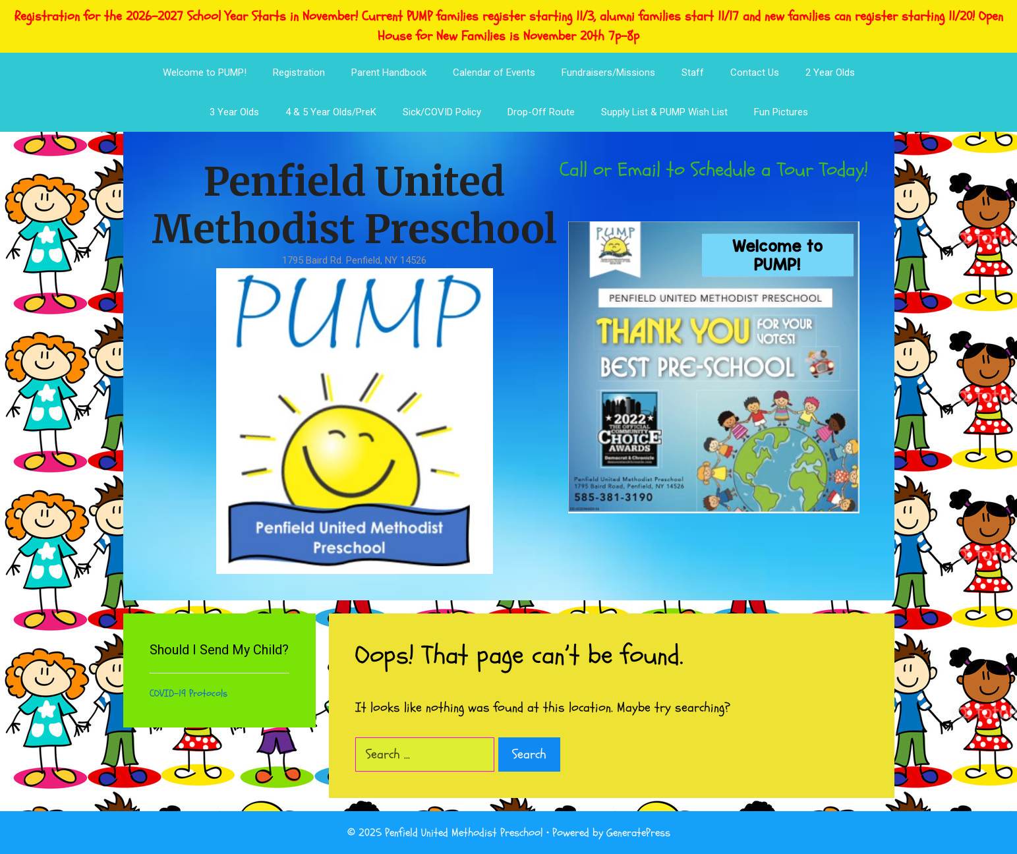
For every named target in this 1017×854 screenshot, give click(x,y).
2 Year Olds (830, 72)
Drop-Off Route (541, 112)
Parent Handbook (388, 72)
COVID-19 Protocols (188, 693)
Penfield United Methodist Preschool (354, 205)
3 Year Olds (234, 112)
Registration (299, 72)
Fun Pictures (781, 112)
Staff (693, 72)
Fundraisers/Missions (608, 72)
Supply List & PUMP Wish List (664, 112)
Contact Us (754, 72)
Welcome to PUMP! (205, 72)
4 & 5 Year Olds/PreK (330, 112)
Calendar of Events (494, 72)
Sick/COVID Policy (442, 112)
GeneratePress (638, 832)
